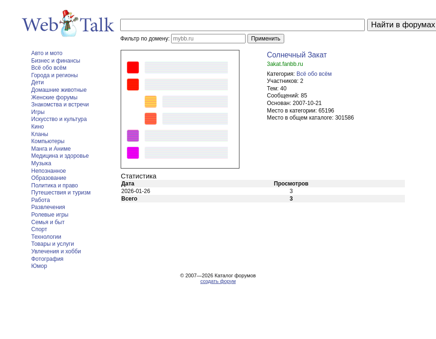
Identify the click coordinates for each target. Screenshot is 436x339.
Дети (37, 82)
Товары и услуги (52, 244)
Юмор (39, 266)
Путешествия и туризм (60, 192)
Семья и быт (48, 222)
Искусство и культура (59, 119)
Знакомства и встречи (60, 104)
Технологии (46, 237)
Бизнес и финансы (55, 60)
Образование (48, 178)
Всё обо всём (48, 68)
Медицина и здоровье (60, 156)
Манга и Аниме (51, 148)
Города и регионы (54, 75)
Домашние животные (59, 90)
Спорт (39, 229)
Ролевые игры (49, 214)
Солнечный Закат (297, 55)
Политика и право (54, 185)
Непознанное (48, 171)
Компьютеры (48, 141)
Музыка (41, 163)
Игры (37, 112)
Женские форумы (54, 97)
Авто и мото (46, 53)
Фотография (47, 259)
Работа (40, 200)
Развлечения (48, 207)
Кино (37, 126)
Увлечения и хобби (56, 251)
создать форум (218, 281)
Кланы (39, 134)
